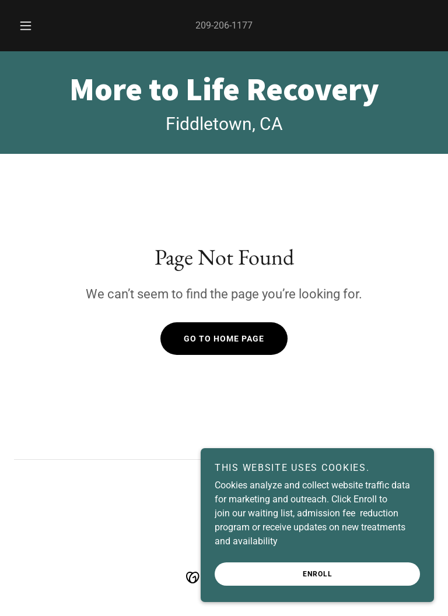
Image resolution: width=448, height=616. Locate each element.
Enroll (317, 574)
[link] (224, 97)
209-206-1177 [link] (224, 25)
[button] (32, 25)
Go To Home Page (224, 338)
